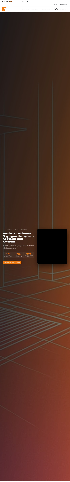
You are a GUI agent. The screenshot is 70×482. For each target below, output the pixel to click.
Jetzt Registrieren (63, 4)
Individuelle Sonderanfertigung (12, 262)
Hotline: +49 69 (7, 1)
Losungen (56, 9)
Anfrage (61, 9)
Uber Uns (66, 9)
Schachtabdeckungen (38, 9)
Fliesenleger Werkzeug (48, 9)
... (16, 248)
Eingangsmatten (28, 9)
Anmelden (55, 4)
